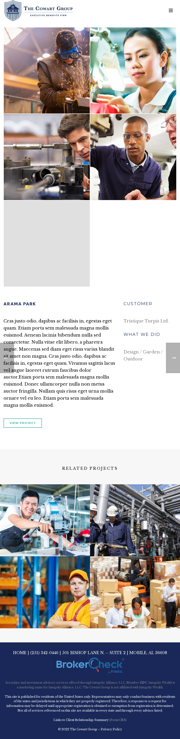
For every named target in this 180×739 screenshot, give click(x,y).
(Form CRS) (118, 720)
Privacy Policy (111, 729)
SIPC (143, 682)
